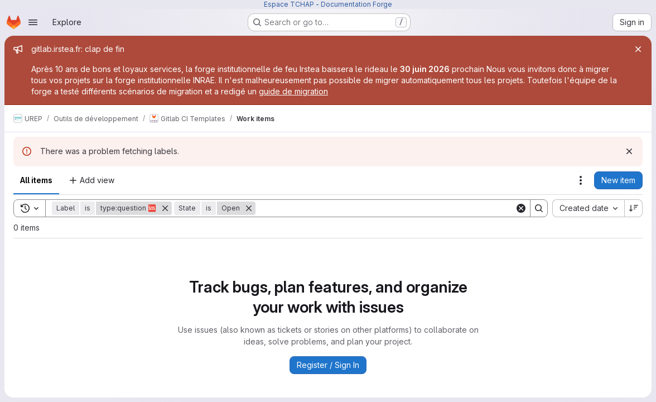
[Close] (638, 49)
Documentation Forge (356, 4)
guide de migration (293, 91)
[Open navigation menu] (33, 22)
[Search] (385, 208)
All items (36, 180)
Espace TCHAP (289, 4)
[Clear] (521, 208)
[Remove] (165, 208)
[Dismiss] (629, 151)
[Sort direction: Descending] (634, 208)
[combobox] (588, 208)
